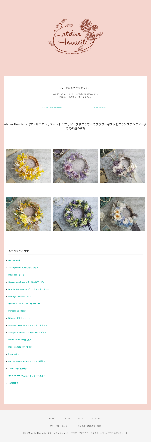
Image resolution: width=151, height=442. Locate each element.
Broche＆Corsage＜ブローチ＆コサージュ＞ (28, 289)
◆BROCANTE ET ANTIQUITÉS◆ (24, 304)
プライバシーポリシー (60, 426)
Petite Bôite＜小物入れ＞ (20, 340)
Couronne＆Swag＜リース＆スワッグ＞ (26, 282)
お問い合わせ (100, 107)
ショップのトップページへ (51, 107)
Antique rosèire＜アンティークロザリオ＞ (27, 325)
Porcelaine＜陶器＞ (17, 311)
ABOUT (66, 419)
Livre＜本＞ (13, 354)
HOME (52, 419)
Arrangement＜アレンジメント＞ (23, 268)
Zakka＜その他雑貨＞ (18, 369)
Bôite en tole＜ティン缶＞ (20, 347)
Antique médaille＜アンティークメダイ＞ (27, 332)
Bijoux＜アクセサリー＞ (19, 318)
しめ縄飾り (13, 383)
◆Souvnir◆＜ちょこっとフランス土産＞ (26, 376)
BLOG (81, 419)
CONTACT (97, 419)
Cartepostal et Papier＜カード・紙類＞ (26, 361)
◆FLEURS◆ (14, 260)
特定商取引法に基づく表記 (89, 426)
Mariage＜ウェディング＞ (20, 296)
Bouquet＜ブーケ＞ (17, 275)
